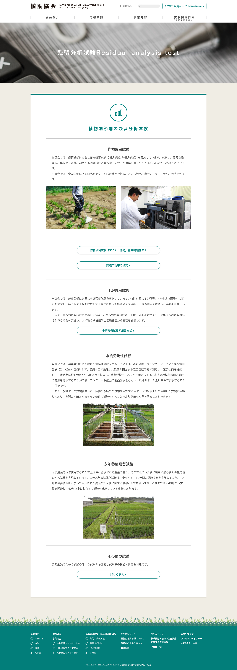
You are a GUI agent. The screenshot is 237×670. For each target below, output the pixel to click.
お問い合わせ (126, 6)
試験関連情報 (184, 19)
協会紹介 (53, 17)
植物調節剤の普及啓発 (67, 653)
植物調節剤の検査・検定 (68, 643)
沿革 (37, 643)
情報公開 (97, 17)
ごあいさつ (40, 638)
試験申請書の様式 (118, 265)
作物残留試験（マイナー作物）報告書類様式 (118, 250)
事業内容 (141, 17)
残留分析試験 (96, 643)
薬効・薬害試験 (97, 638)
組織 (37, 648)
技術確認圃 (95, 648)
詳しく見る (118, 574)
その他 (93, 653)
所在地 (38, 653)
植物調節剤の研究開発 (67, 648)
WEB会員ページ (184, 6)
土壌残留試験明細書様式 (118, 330)
